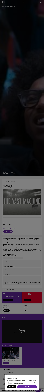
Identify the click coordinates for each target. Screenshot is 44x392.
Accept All (27, 386)
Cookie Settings (12, 386)
